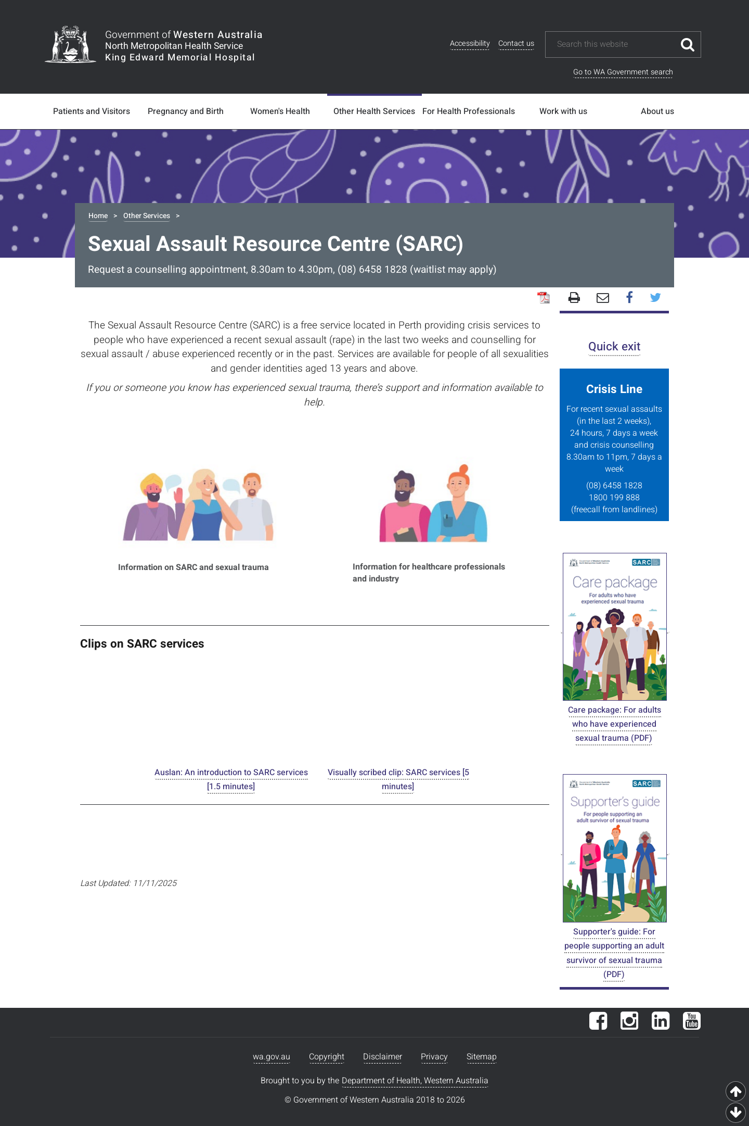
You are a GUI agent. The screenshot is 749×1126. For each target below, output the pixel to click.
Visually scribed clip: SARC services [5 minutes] (398, 779)
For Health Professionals (468, 111)
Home (98, 215)
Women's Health (280, 111)
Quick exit (614, 346)
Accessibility (470, 43)
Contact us (516, 43)
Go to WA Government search (623, 72)
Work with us (563, 111)
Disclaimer (382, 1057)
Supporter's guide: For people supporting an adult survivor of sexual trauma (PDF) (614, 953)
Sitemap (482, 1057)
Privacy (434, 1057)
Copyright (326, 1057)
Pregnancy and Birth (186, 111)
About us (657, 111)
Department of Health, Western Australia (415, 1080)
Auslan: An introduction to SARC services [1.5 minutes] (231, 779)
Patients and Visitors (91, 111)
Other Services (146, 215)
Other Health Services (374, 111)
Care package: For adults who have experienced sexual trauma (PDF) (614, 724)
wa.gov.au (271, 1057)
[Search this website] (615, 44)
